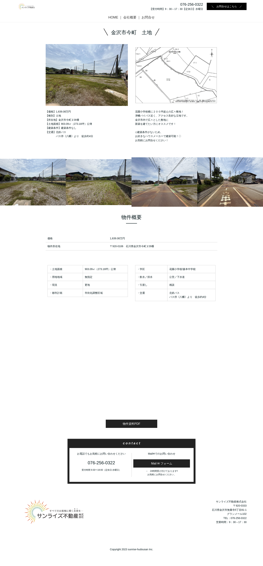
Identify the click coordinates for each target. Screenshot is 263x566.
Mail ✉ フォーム (161, 463)
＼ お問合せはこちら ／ (226, 6)
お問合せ (148, 17)
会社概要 (129, 17)
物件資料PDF (131, 423)
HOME (113, 17)
